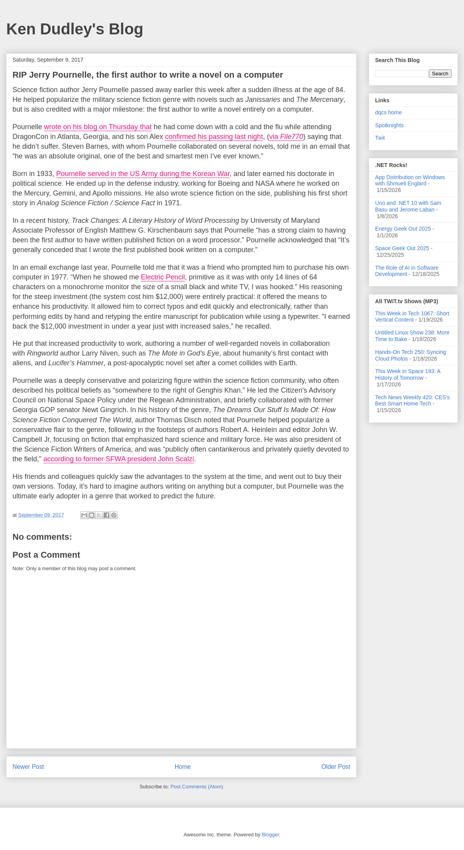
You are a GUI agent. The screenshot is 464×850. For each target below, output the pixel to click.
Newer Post (28, 766)
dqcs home (388, 112)
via (286, 136)
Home (183, 766)
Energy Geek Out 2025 (403, 229)
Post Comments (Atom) (196, 787)
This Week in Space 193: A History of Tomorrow (407, 374)
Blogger (270, 835)
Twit (380, 138)
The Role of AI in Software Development (407, 271)
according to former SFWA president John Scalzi (118, 459)
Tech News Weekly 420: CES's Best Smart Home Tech (412, 400)
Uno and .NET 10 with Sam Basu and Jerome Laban (408, 206)
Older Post (335, 766)
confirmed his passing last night (214, 136)
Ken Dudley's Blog (74, 28)
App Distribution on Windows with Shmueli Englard (410, 180)
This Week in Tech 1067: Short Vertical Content (412, 316)
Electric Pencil (163, 277)
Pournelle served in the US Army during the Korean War (143, 174)
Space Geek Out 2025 (402, 248)
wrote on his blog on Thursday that (98, 127)
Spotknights (389, 125)
